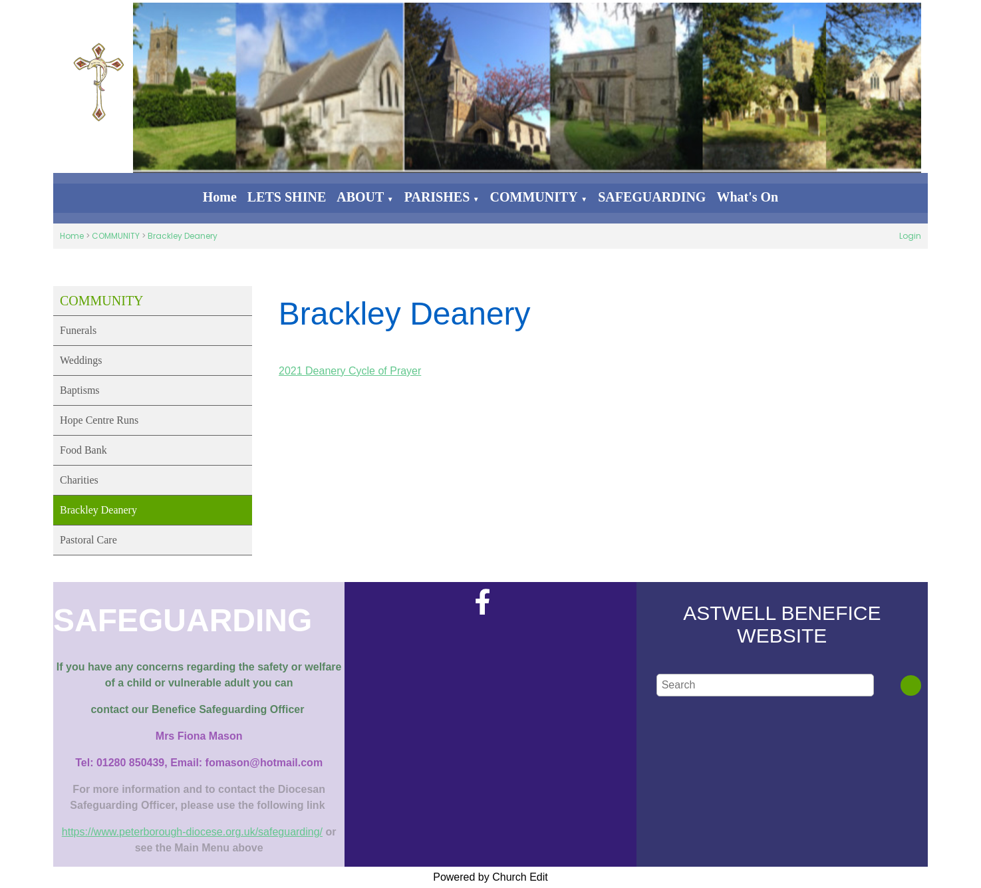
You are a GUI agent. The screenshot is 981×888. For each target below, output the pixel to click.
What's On (747, 197)
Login (910, 235)
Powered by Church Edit (490, 877)
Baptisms (80, 390)
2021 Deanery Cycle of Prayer (350, 370)
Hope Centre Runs (99, 420)
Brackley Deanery (182, 235)
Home (220, 197)
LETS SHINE (286, 197)
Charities (79, 480)
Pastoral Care (88, 539)
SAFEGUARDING (652, 197)
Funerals (78, 330)
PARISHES (437, 197)
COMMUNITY (534, 197)
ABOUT (360, 197)
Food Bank (83, 450)
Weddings (81, 360)
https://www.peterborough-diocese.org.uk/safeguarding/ (192, 831)
